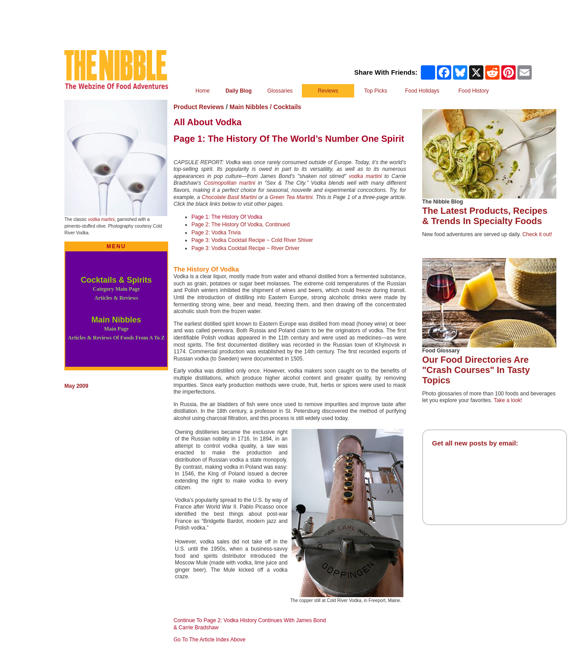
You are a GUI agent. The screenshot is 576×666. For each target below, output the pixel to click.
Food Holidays (422, 91)
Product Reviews (199, 106)
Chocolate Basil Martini (229, 197)
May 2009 (76, 386)
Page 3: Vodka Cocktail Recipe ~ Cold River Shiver (252, 240)
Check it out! (537, 234)
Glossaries (280, 91)
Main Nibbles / (251, 106)
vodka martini (101, 219)
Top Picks (375, 91)
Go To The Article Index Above (210, 639)
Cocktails (287, 106)
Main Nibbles (116, 328)
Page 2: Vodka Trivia (216, 232)
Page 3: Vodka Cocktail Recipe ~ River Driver (245, 248)
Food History (473, 91)
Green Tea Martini (291, 197)
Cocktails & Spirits (116, 288)
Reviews (328, 91)
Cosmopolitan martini (229, 183)
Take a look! (508, 400)
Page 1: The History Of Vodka (227, 217)
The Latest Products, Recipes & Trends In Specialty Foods (484, 216)
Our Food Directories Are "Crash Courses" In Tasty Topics (476, 370)
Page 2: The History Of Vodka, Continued (240, 224)
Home (202, 91)
